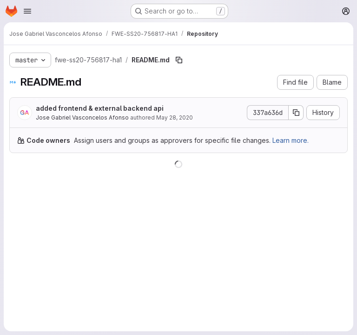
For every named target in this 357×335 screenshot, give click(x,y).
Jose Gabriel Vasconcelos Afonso (82, 117)
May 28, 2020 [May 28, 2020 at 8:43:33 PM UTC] (174, 117)
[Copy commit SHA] (296, 112)
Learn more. (290, 140)
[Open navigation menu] (27, 11)
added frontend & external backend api (100, 108)
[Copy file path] (179, 60)
